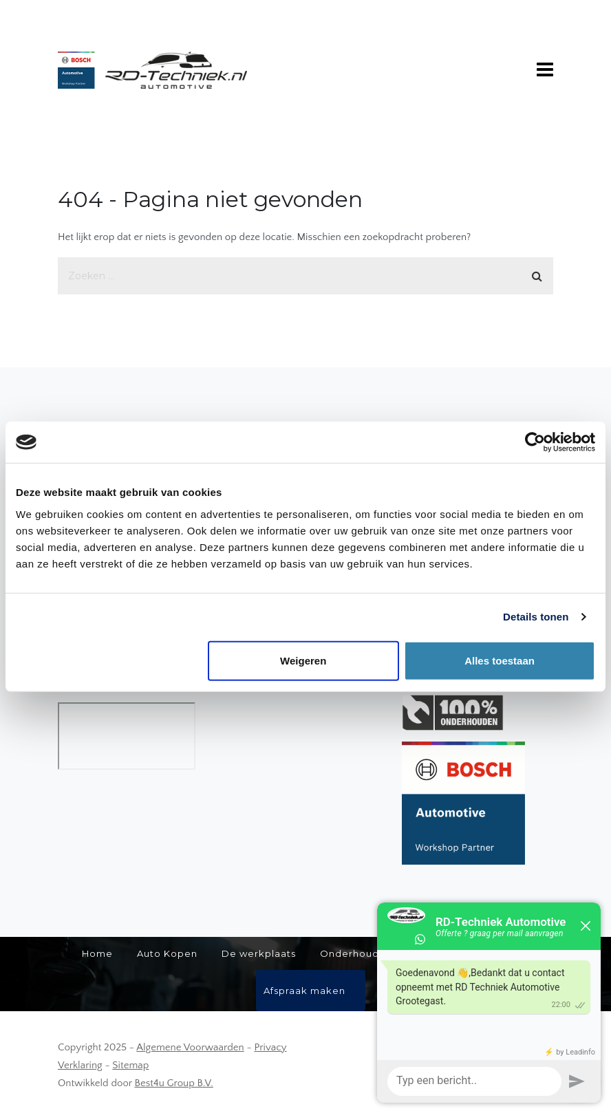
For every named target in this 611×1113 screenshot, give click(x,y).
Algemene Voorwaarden (190, 1047)
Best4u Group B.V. (174, 1083)
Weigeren (303, 660)
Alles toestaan (499, 660)
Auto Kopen (167, 953)
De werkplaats (259, 953)
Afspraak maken (304, 990)
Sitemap (130, 1065)
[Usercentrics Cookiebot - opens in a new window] (535, 442)
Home (97, 953)
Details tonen (535, 617)
